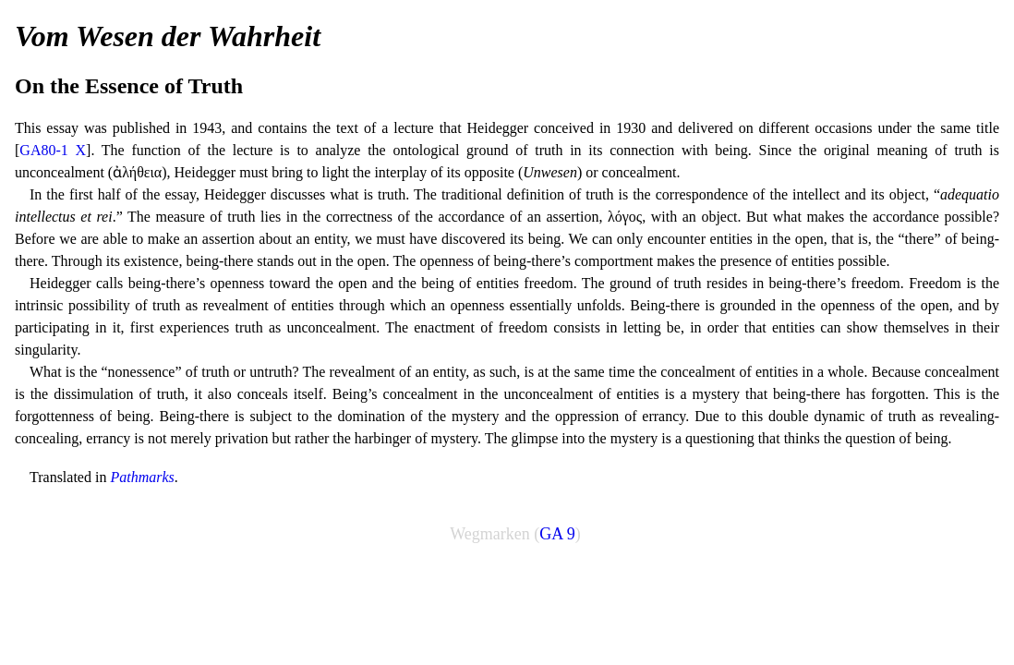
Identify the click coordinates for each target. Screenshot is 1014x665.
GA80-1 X (52, 150)
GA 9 (557, 534)
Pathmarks (142, 477)
